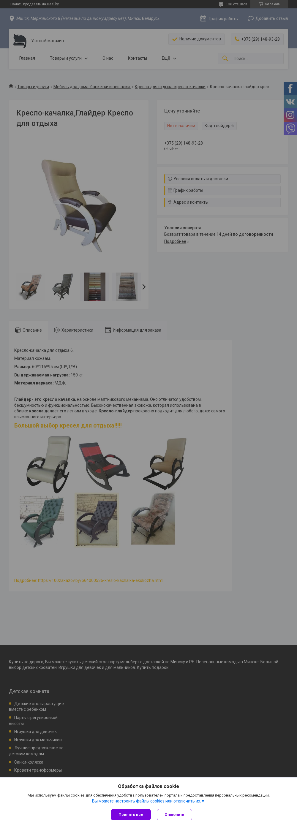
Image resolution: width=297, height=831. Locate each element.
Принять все (131, 814)
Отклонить (174, 814)
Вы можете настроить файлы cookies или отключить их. (146, 801)
